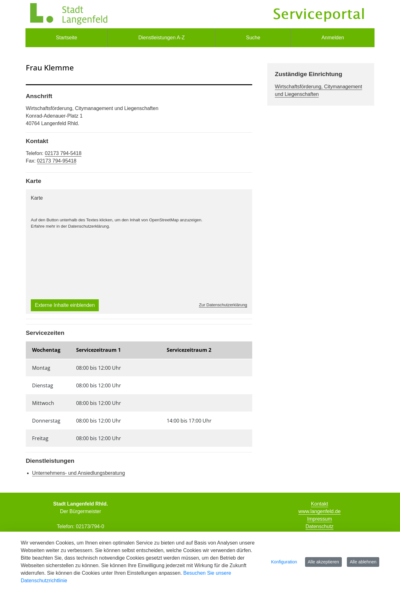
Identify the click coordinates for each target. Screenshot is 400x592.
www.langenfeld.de (319, 511)
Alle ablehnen (363, 561)
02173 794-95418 (56, 160)
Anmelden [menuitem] (332, 37)
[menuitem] (66, 37)
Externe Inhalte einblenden (65, 305)
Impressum (319, 519)
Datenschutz (320, 526)
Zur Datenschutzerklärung (223, 304)
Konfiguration (284, 561)
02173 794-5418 (63, 153)
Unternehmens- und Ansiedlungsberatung (78, 473)
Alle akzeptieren (323, 561)
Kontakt (319, 503)
